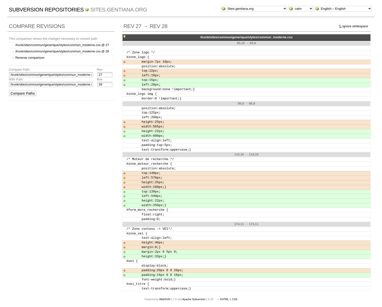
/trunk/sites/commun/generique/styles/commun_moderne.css (246, 37)
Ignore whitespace (355, 26)
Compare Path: (19, 69)
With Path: (16, 79)
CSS (234, 299)
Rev (100, 69)
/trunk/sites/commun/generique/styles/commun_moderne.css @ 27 (62, 45)
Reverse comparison (29, 57)
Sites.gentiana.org (118, 10)
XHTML (224, 299)
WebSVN (164, 299)
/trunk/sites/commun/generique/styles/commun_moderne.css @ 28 (62, 51)
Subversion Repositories (46, 10)
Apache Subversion (193, 299)
